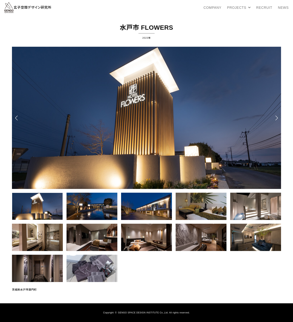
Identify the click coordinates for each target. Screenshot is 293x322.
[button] (276, 118)
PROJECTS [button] (244, 8)
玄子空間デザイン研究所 (37, 8)
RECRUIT (265, 8)
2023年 (146, 37)
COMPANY (222, 8)
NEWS (281, 8)
